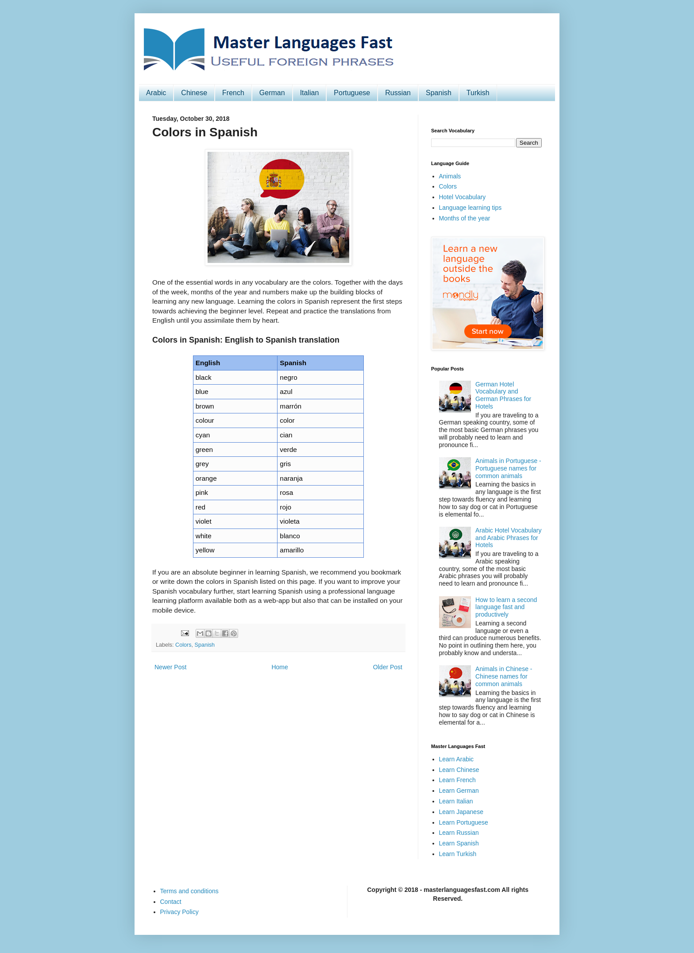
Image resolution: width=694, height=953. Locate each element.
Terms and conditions (189, 891)
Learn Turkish (458, 853)
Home (279, 667)
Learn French (457, 779)
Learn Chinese (459, 769)
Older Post (387, 667)
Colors (183, 645)
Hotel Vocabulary (462, 197)
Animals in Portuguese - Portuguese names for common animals (508, 468)
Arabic (156, 92)
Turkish (478, 92)
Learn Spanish (459, 843)
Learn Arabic (456, 759)
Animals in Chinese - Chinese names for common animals (503, 676)
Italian (309, 92)
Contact (170, 901)
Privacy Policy (179, 911)
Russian (398, 92)
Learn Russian (459, 832)
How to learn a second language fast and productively (506, 607)
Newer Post (170, 667)
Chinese (194, 92)
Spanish (438, 92)
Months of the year (464, 218)
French (233, 92)
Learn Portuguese (463, 822)
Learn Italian (456, 801)
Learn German (459, 790)
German (272, 92)
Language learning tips (470, 207)
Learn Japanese (461, 811)
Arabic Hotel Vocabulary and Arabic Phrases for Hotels (508, 538)
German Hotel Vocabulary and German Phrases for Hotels (503, 395)
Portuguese (352, 92)
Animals (450, 176)
